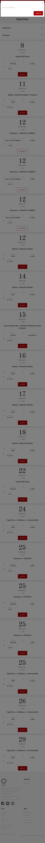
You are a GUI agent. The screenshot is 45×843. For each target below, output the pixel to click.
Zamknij (38, 13)
